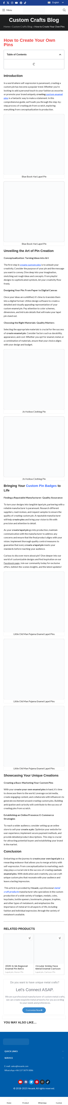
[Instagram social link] (12, 3)
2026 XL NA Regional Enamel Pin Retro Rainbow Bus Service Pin (18, 969)
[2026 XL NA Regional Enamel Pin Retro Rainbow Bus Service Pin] (19, 949)
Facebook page (12, 563)
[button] (60, 54)
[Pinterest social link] (21, 3)
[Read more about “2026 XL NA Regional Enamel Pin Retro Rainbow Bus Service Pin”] (29, 938)
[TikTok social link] (25, 3)
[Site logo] (34, 9)
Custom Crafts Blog (22, 26)
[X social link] (8, 3)
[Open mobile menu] (7, 10)
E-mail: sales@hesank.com (16, 1066)
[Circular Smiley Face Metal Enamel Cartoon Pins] (49, 949)
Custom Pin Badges (41, 486)
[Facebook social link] (4, 3)
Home (7, 26)
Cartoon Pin (49, 972)
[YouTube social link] (16, 3)
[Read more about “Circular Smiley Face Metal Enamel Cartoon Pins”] (60, 938)
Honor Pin (18, 972)
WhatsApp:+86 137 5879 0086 (18, 1070)
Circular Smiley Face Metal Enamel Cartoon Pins (47, 969)
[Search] (64, 10)
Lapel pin (9, 972)
